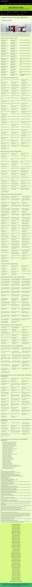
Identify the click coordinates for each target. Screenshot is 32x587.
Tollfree (5, 3)
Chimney (18, 14)
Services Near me (28, 3)
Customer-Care (21, 3)
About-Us (15, 3)
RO (14, 14)
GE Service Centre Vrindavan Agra (25, 45)
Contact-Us (10, 3)
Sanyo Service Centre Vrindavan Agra (25, 66)
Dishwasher (3, 14)
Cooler (11, 14)
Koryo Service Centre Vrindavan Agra (25, 53)
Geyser (7, 14)
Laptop (22, 14)
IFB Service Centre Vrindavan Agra (25, 50)
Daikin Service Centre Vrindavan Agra (25, 42)
